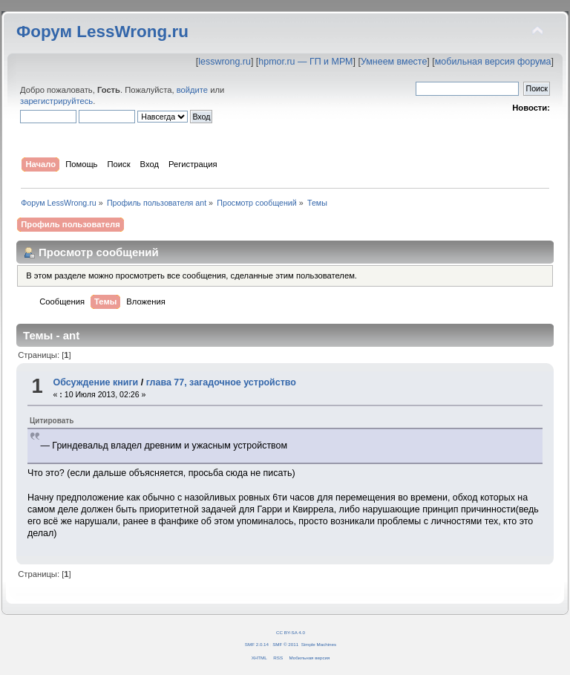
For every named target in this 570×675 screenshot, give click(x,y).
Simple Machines (318, 644)
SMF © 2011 (285, 644)
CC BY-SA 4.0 (290, 632)
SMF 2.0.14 (257, 644)
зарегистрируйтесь (56, 101)
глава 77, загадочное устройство (221, 382)
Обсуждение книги (95, 382)
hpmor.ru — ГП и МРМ (305, 61)
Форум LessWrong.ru (102, 31)
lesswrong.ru (224, 61)
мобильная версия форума (493, 61)
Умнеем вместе (394, 61)
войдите (192, 89)
